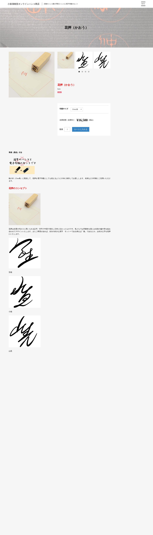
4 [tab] (89, 72)
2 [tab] (82, 72)
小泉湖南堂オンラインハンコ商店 (23, 4)
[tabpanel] (66, 60)
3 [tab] (86, 72)
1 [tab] (79, 72)
